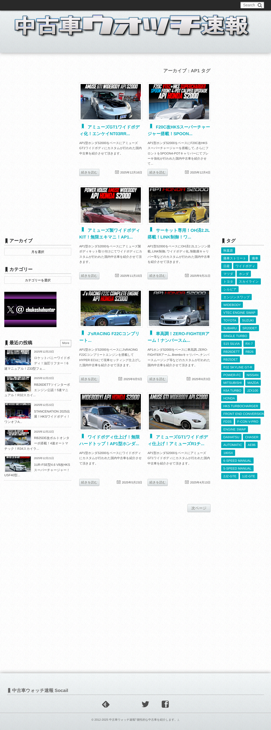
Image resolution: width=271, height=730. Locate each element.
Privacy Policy (128, 5)
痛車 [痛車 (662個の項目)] (255, 258)
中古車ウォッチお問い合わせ (69, 5)
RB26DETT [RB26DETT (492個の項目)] (231, 352)
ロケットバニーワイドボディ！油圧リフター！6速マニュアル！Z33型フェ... (37, 363)
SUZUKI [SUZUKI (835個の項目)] (248, 320)
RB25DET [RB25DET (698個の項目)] (230, 359)
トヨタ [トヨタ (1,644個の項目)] (228, 281)
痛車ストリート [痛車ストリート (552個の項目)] (234, 258)
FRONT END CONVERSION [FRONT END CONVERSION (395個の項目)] (244, 414)
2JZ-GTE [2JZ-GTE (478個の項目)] (229, 476)
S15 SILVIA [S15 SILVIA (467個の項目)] (231, 344)
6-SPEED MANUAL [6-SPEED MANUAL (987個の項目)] (237, 461)
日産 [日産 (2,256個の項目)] (226, 266)
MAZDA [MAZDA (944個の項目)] (253, 383)
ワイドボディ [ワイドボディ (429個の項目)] (245, 266)
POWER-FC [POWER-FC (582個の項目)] (232, 375)
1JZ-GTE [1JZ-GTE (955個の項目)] (248, 476)
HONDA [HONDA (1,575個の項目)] (229, 398)
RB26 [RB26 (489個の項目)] (250, 352)
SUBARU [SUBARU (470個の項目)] (230, 328)
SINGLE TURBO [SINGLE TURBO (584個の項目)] (235, 336)
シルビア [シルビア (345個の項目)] (229, 289)
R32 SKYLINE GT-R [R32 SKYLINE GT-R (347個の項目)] (237, 367)
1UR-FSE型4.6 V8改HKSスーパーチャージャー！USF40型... (37, 470)
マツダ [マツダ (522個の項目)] (228, 274)
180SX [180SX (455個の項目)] (228, 453)
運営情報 (104, 5)
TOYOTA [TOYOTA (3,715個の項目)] (229, 320)
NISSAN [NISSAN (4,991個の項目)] (253, 375)
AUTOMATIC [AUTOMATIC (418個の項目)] (232, 445)
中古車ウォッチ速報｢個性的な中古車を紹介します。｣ (144, 719)
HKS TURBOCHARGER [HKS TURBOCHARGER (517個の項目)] (240, 406)
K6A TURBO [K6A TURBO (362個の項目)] (232, 390)
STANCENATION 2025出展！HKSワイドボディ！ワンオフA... (37, 417)
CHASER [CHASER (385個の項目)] (251, 437)
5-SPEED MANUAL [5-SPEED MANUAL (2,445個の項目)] (237, 468)
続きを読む (89, 172)
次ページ (199, 508)
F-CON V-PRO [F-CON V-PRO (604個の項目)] (247, 421)
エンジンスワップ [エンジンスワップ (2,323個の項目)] (236, 297)
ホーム (17, 46)
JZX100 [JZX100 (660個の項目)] (252, 390)
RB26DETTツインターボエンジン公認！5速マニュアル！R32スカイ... (37, 390)
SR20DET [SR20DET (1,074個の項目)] (249, 328)
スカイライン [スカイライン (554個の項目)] (249, 281)
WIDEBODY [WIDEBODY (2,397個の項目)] (232, 305)
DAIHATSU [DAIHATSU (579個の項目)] (231, 437)
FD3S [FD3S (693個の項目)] (227, 421)
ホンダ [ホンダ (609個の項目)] (244, 274)
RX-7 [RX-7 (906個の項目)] (249, 344)
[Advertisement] (37, 146)
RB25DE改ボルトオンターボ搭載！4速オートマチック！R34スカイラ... (36, 443)
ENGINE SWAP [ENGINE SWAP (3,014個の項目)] (234, 429)
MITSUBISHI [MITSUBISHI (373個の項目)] (232, 383)
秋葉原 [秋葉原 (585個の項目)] (228, 250)
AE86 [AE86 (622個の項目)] (251, 445)
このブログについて (25, 5)
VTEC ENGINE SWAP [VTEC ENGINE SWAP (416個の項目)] (239, 313)
